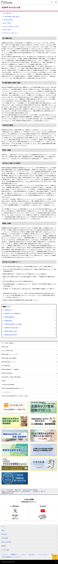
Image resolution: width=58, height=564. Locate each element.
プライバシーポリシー (43, 554)
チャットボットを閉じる (52, 554)
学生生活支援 (9, 489)
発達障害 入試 (8, 310)
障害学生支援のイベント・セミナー (10, 354)
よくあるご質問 (5, 549)
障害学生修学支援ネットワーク (9, 362)
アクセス (23, 554)
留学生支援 (4, 534)
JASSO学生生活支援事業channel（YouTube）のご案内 (15, 395)
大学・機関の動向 (6, 365)
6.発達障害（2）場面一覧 (39, 491)
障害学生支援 (5, 346)
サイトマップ (5, 554)
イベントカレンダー (6, 392)
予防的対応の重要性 (8, 19)
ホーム (3, 489)
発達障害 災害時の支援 (10, 334)
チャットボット (55, 558)
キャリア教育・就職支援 (7, 343)
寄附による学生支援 (6, 542)
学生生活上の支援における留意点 (11, 26)
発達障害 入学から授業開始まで (13, 313)
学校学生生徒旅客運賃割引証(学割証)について (12, 388)
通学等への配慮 (7, 23)
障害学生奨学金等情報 (7, 373)
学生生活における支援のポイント (11, 33)
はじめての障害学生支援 (7, 350)
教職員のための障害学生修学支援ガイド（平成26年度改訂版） (16, 491)
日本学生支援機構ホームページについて (11, 557)
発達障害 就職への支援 (10, 331)
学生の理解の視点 (7, 13)
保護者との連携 (7, 29)
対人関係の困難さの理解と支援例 (11, 16)
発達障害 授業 (8, 320)
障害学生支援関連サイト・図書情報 (10, 369)
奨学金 (3, 530)
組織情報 (4, 546)
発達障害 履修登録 (9, 317)
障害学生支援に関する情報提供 (9, 358)
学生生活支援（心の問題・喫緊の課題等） (12, 377)
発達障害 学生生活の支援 (11, 327)
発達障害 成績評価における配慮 (13, 324)
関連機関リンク (14, 554)
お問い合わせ (32, 554)
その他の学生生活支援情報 (8, 384)
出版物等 (4, 380)
